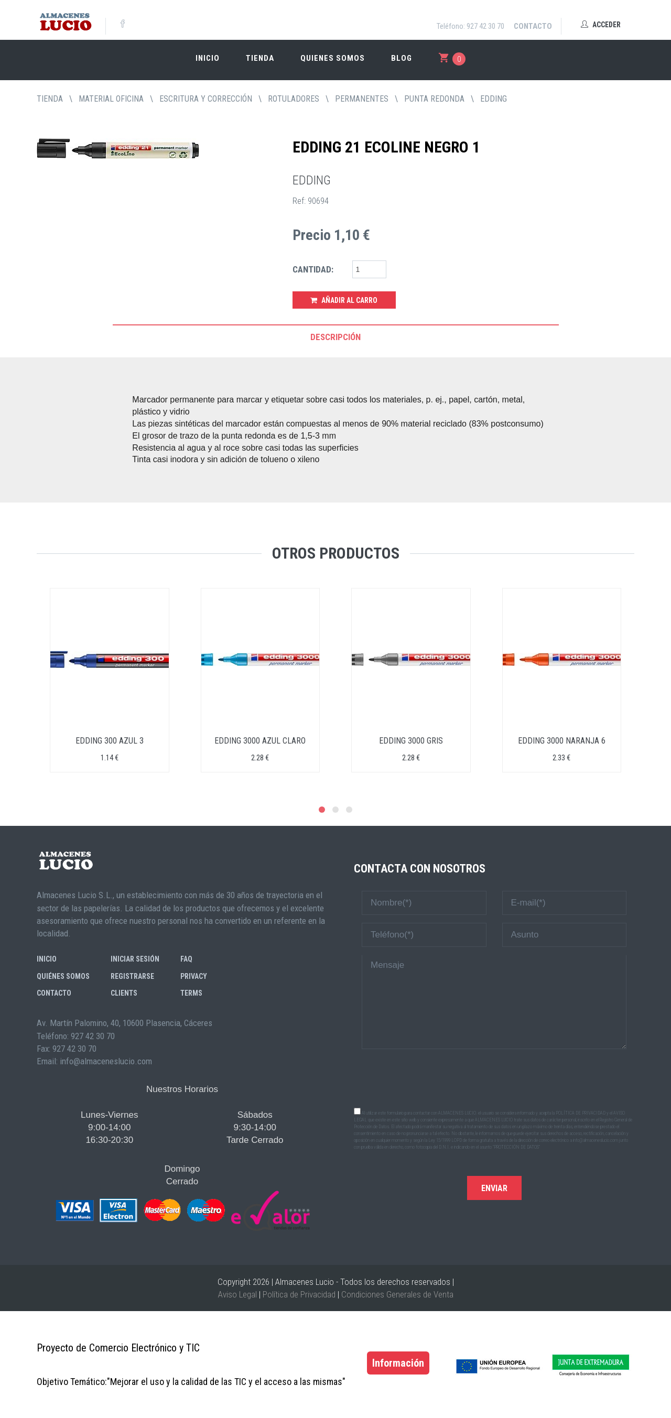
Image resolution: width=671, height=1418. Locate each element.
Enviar (494, 1188)
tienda (50, 99)
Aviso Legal (237, 1294)
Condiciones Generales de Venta (397, 1294)
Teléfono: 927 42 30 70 (470, 26)
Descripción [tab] (335, 337)
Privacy (193, 976)
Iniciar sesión (135, 959)
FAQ (186, 959)
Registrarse (132, 976)
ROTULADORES (293, 99)
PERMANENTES (361, 99)
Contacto (533, 26)
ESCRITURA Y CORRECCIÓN (205, 99)
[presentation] (494, 1077)
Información (398, 1363)
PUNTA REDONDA (434, 99)
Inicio (208, 58)
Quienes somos (332, 58)
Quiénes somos (63, 976)
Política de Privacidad (299, 1294)
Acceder (601, 24)
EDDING (493, 99)
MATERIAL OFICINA (111, 99)
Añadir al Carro (343, 300)
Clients (124, 993)
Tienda (260, 58)
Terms (191, 993)
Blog (401, 58)
